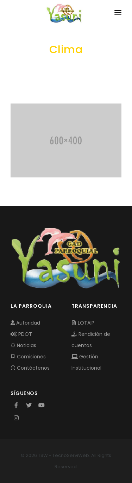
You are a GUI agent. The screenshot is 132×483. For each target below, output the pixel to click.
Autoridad (25, 322)
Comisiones (28, 356)
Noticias (23, 345)
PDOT (21, 334)
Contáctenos (30, 367)
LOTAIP (82, 322)
